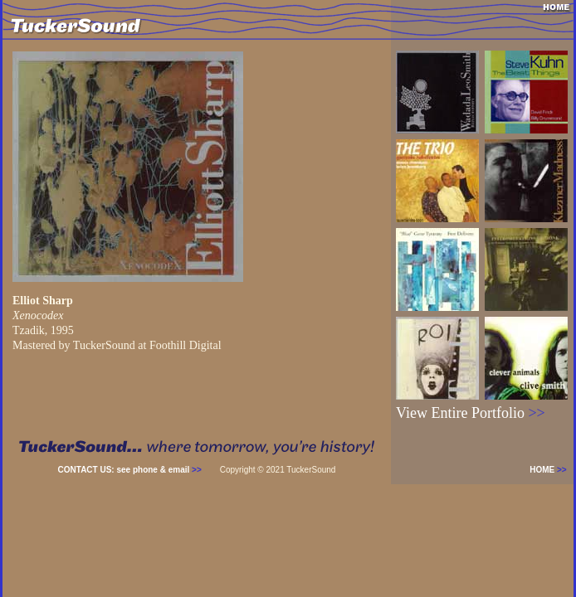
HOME (552, 469)
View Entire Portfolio (470, 413)
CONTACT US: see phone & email (130, 469)
